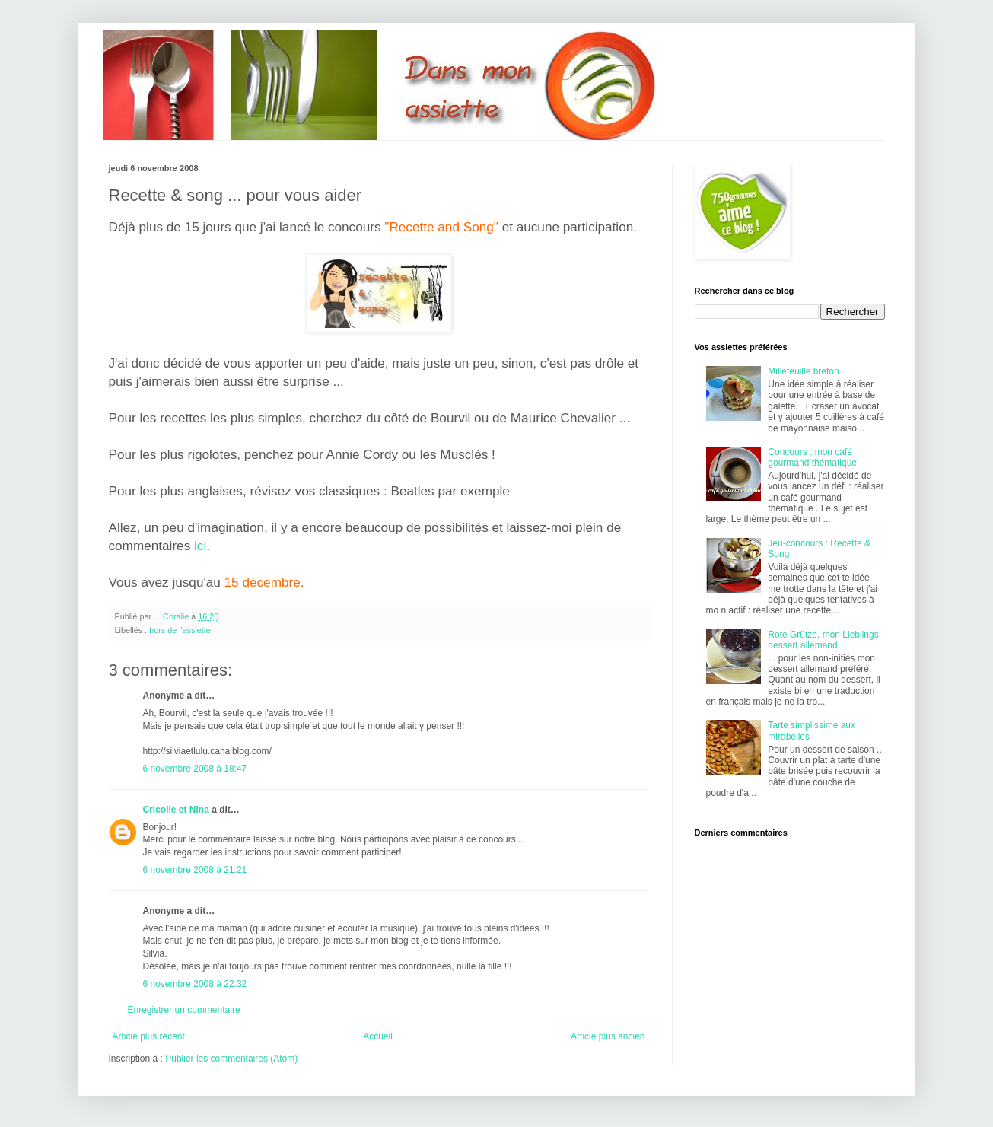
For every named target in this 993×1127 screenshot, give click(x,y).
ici (200, 545)
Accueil (378, 1036)
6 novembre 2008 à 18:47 (195, 768)
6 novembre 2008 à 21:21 (195, 869)
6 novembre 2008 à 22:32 (195, 984)
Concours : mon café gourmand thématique (812, 457)
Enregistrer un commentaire (184, 1009)
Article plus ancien (607, 1036)
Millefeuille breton (803, 371)
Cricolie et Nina (176, 809)
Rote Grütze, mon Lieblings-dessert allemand (824, 640)
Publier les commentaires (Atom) (231, 1058)
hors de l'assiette (180, 630)
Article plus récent (149, 1036)
